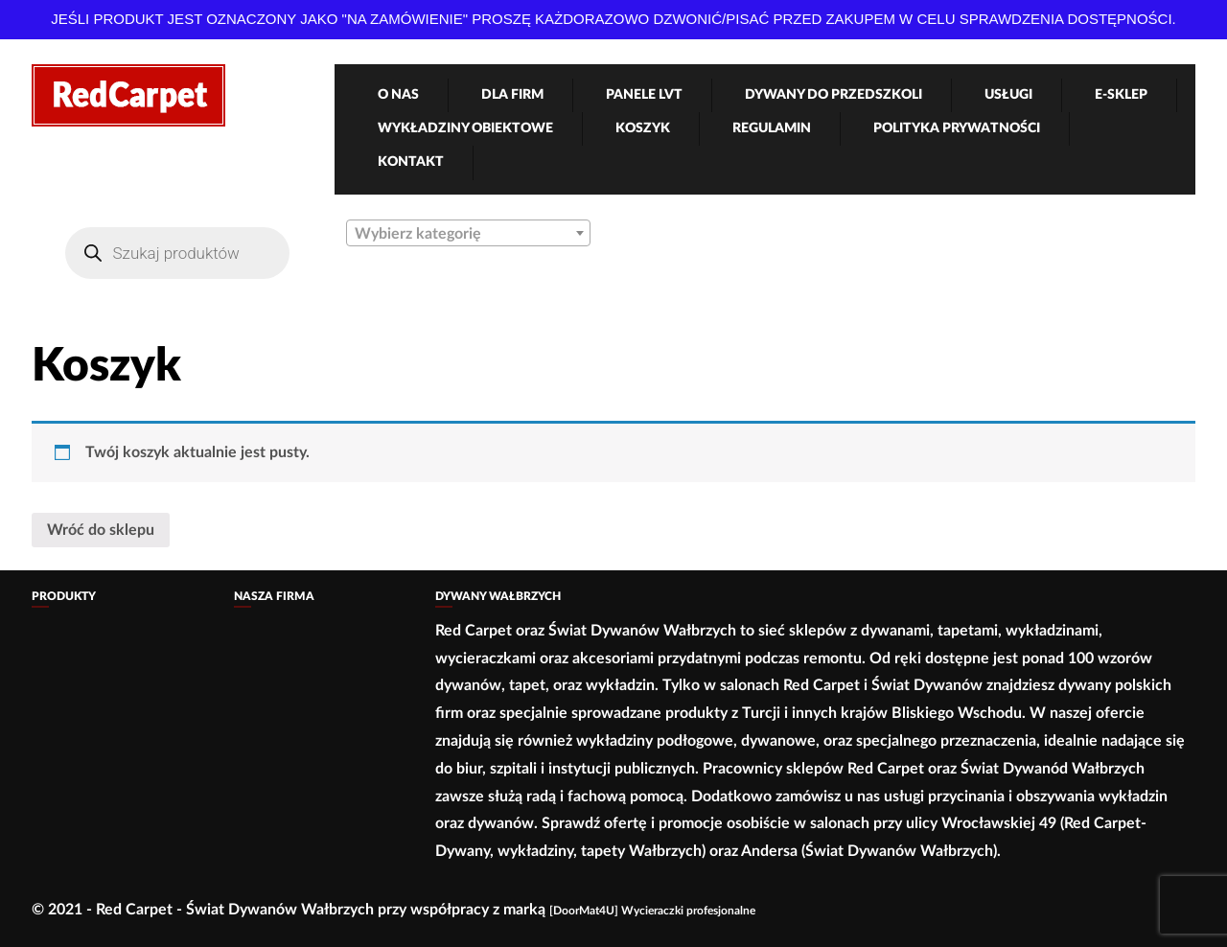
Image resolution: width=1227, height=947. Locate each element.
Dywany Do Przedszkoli (833, 95)
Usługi (1008, 95)
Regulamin (771, 128)
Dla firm (512, 95)
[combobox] (468, 232)
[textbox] (468, 234)
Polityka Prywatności (956, 128)
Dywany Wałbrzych (498, 596)
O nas (398, 95)
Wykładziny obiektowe (465, 128)
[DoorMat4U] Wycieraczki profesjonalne (652, 910)
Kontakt (411, 162)
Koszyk (642, 128)
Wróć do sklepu (100, 530)
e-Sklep (1121, 95)
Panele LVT (644, 95)
